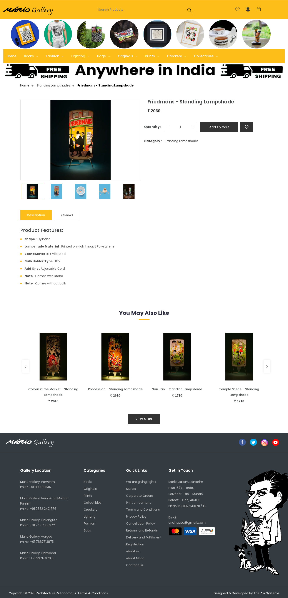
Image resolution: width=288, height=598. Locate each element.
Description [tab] (36, 215)
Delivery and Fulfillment (143, 537)
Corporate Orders (139, 495)
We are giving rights (141, 482)
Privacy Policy (136, 516)
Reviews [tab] (67, 215)
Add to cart (219, 127)
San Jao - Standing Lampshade (177, 389)
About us (133, 551)
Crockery (176, 56)
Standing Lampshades (55, 85)
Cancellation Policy (140, 523)
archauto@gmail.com (187, 522)
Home (11, 56)
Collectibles (206, 56)
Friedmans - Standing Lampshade (105, 85)
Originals (128, 56)
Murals (131, 489)
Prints (152, 56)
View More (144, 419)
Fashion (55, 56)
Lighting (80, 56)
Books (31, 56)
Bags (103, 56)
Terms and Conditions (143, 509)
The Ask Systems (266, 593)
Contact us (134, 565)
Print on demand (138, 502)
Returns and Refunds (142, 530)
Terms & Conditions (93, 593)
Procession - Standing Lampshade (115, 389)
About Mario (135, 558)
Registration (135, 544)
